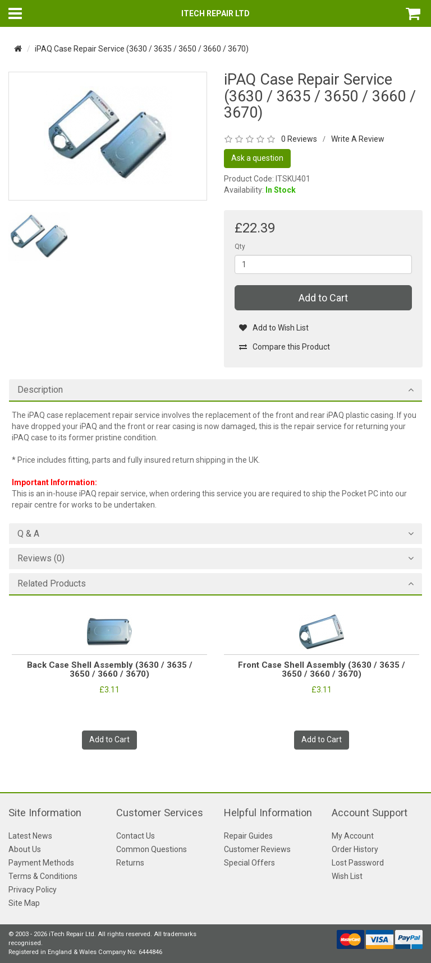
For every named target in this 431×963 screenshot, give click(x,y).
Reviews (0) (41, 558)
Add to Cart (323, 298)
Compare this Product (284, 346)
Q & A (28, 534)
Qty (240, 246)
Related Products (51, 584)
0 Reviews (299, 138)
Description (40, 390)
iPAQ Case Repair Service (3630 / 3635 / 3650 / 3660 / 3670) (142, 48)
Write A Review (357, 138)
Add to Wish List (274, 327)
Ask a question (257, 157)
